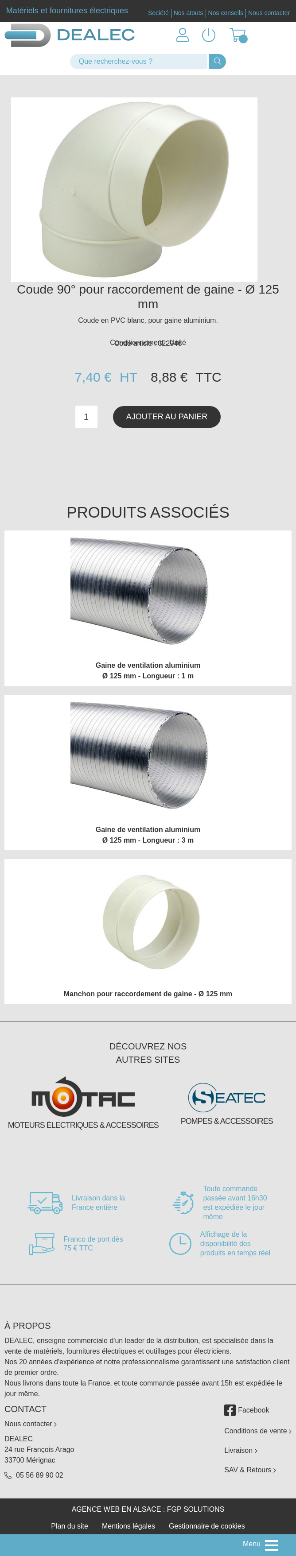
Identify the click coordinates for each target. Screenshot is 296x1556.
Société (158, 12)
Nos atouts (188, 12)
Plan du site (69, 1526)
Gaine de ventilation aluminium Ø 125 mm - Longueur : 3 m (148, 835)
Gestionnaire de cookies (207, 1526)
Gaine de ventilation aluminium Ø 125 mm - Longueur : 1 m (148, 671)
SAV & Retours (250, 1470)
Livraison (240, 1450)
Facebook (246, 1410)
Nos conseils (225, 12)
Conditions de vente (258, 1431)
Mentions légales (128, 1526)
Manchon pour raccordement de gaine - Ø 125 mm (148, 994)
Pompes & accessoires (227, 1121)
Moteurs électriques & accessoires (83, 1125)
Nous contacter (269, 12)
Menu (252, 1544)
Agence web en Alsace (116, 1509)
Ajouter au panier (167, 416)
